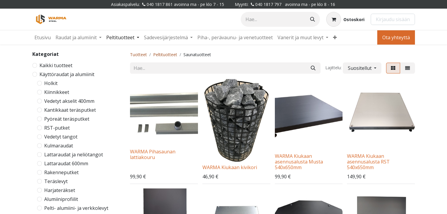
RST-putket (57, 128)
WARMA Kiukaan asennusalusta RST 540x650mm (368, 162)
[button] (362, 68)
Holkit (51, 83)
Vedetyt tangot (60, 136)
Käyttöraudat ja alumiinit (66, 74)
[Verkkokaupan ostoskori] (345, 19)
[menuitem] (42, 37)
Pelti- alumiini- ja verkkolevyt (76, 208)
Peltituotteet (165, 54)
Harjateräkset (59, 190)
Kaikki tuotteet (55, 65)
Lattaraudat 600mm (66, 163)
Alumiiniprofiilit (61, 199)
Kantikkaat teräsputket (70, 110)
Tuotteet (138, 54)
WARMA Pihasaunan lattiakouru (152, 154)
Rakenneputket (61, 172)
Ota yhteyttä (396, 37)
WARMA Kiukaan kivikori (229, 167)
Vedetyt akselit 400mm (69, 101)
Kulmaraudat (58, 145)
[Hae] (312, 19)
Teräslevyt (56, 181)
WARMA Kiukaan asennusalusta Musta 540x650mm (299, 162)
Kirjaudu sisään (393, 19)
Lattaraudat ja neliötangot (73, 154)
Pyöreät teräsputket (66, 119)
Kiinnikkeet (56, 92)
